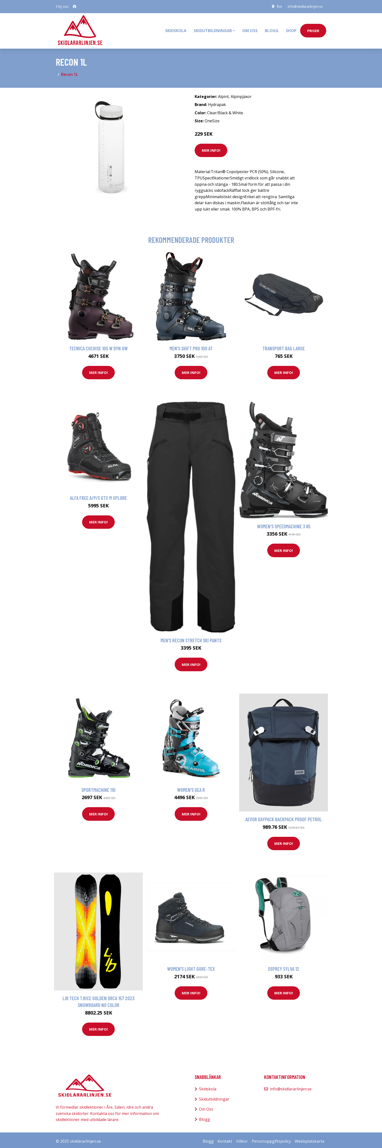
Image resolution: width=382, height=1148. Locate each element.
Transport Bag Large (283, 346)
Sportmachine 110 (98, 787)
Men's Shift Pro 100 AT (191, 346)
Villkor (242, 1138)
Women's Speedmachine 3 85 (283, 524)
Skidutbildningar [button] (213, 29)
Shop (291, 29)
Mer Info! (211, 147)
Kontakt (225, 1138)
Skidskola (175, 29)
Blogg (271, 29)
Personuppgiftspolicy (271, 1138)
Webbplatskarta (309, 1138)
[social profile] (74, 6)
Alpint (223, 94)
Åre (278, 6)
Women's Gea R (191, 787)
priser (313, 29)
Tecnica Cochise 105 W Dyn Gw (98, 346)
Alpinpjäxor (241, 94)
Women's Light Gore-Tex (191, 966)
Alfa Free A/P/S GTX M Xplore (98, 495)
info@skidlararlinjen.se (304, 6)
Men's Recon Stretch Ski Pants (191, 638)
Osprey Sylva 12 (283, 966)
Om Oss (206, 1106)
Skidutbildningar (214, 1096)
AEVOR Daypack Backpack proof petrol (283, 816)
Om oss (250, 29)
